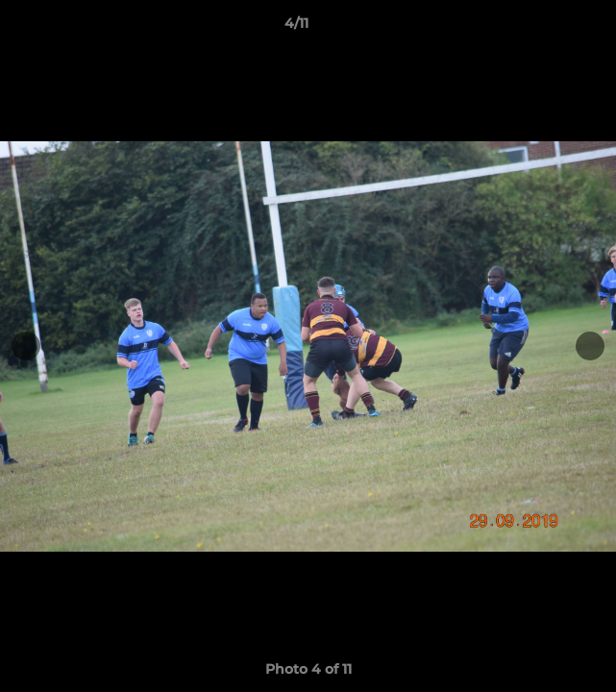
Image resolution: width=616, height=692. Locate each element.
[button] (546, 28)
